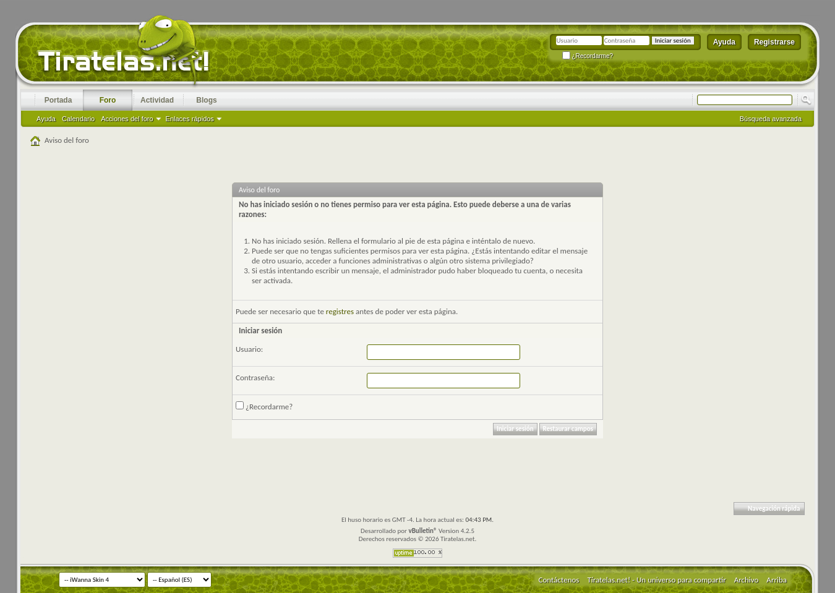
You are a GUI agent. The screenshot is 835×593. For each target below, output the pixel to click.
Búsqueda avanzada (771, 118)
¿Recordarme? (587, 56)
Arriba (776, 579)
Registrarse (774, 42)
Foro (108, 100)
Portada (58, 100)
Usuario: (249, 349)
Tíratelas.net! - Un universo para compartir (656, 579)
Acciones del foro (127, 118)
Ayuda (724, 42)
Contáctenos (559, 579)
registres (340, 311)
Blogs (206, 100)
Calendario (78, 118)
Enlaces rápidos (190, 118)
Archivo (746, 579)
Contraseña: (255, 377)
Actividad (157, 100)
